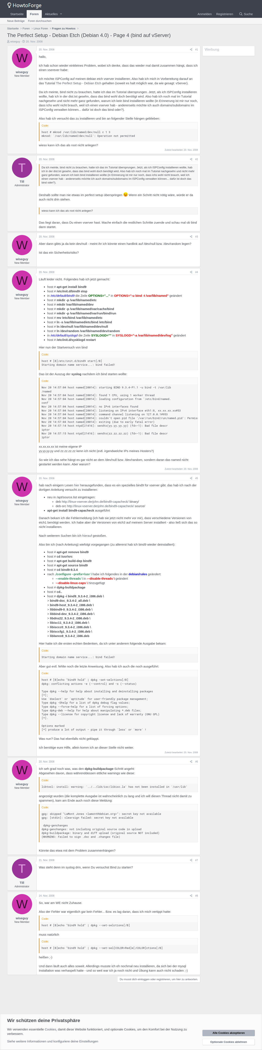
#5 (196, 478)
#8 (196, 895)
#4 (196, 272)
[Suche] (246, 14)
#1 (196, 49)
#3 (196, 236)
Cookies (50, 1029)
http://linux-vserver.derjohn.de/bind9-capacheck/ (95, 501)
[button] (61, 14)
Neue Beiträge (16, 20)
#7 (196, 860)
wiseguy (15, 41)
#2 (196, 159)
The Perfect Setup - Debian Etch (78, 83)
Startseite (17, 14)
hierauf (87, 535)
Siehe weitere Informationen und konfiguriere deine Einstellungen (52, 1041)
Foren (34, 14)
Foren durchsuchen (39, 20)
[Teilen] (191, 49)
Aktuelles (51, 14)
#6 (196, 761)
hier (76, 485)
